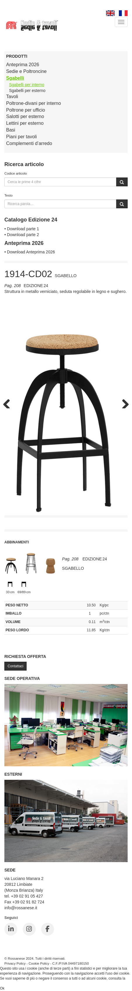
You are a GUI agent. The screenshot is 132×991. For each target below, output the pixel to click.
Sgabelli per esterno (27, 90)
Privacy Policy (15, 963)
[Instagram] (29, 929)
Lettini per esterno (25, 123)
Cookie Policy (39, 963)
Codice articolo (15, 173)
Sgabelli (15, 78)
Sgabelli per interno (26, 84)
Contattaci (15, 666)
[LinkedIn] (10, 929)
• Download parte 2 (21, 234)
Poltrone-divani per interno (33, 103)
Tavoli (12, 96)
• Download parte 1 (21, 228)
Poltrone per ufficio (25, 110)
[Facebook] (47, 929)
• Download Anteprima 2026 (29, 252)
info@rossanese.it (20, 907)
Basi (10, 129)
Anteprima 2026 (22, 64)
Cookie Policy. (11, 983)
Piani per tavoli (21, 136)
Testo (8, 195)
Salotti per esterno (25, 116)
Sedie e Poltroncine (26, 71)
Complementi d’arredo (29, 143)
